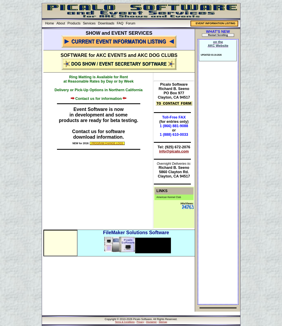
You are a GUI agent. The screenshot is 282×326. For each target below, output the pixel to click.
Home (49, 23)
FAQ (120, 23)
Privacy (140, 322)
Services (89, 23)
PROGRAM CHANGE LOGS (107, 143)
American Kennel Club (169, 197)
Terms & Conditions (125, 322)
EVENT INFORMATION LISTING (215, 23)
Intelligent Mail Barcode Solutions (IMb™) (149, 243)
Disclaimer (151, 322)
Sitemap (163, 322)
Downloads (106, 23)
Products (73, 23)
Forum (130, 23)
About (60, 23)
